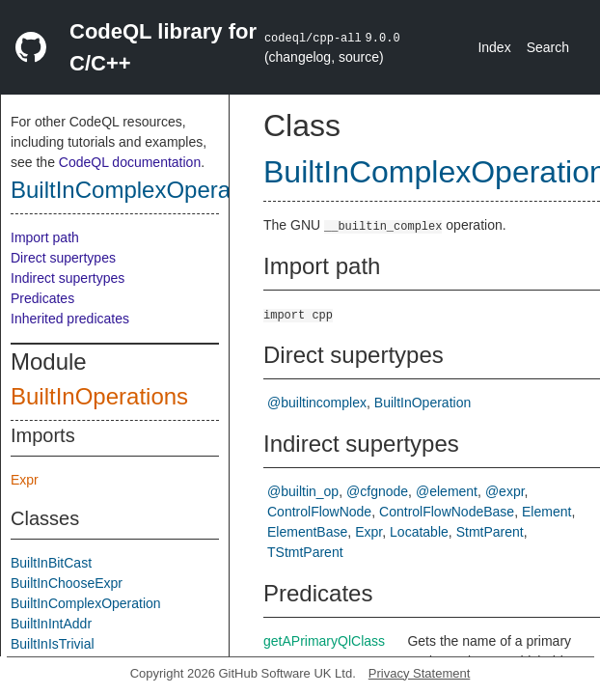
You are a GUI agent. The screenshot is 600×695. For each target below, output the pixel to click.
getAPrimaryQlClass (324, 641)
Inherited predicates (70, 318)
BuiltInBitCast (51, 562)
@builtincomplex (317, 402)
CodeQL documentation (130, 162)
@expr (505, 491)
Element (546, 511)
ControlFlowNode (319, 511)
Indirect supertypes (67, 278)
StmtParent (490, 532)
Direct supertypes (63, 257)
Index (493, 47)
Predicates (42, 298)
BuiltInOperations (99, 396)
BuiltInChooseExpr (67, 583)
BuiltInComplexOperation (139, 190)
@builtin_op (303, 491)
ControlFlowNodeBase (446, 511)
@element (446, 491)
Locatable (419, 532)
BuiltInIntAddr (51, 623)
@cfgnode (377, 491)
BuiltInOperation (422, 402)
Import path (45, 237)
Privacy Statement (419, 673)
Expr (25, 479)
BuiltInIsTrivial (53, 644)
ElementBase (307, 532)
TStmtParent (305, 552)
